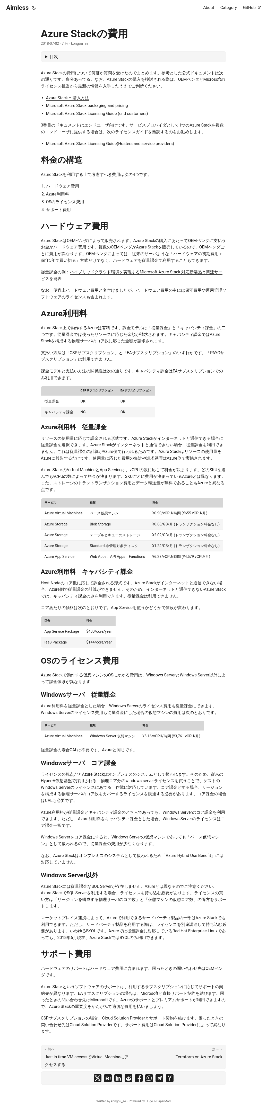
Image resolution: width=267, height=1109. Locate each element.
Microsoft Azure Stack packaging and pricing (87, 105)
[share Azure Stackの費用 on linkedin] (118, 1078)
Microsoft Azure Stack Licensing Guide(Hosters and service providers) (110, 143)
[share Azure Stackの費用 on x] (97, 1078)
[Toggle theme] (34, 7)
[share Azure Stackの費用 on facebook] (139, 1078)
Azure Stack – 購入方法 (67, 97)
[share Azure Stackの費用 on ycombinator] (170, 1078)
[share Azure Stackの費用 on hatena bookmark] (108, 1078)
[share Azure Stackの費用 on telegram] (159, 1078)
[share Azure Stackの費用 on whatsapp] (149, 1078)
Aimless (17, 7)
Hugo (149, 1101)
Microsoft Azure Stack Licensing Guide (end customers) (97, 113)
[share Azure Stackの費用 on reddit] (128, 1078)
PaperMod (163, 1101)
